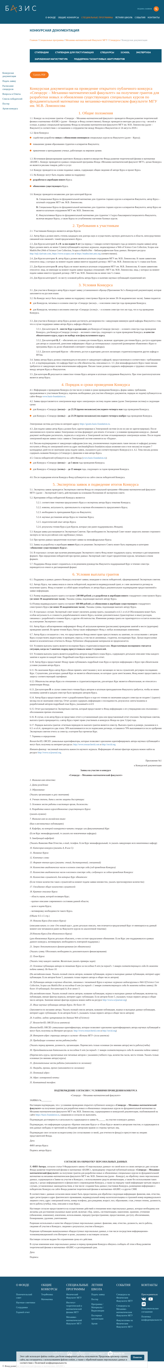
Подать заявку (9, 81)
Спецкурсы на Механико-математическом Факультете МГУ (124, 1311)
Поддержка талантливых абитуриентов (99, 59)
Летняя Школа (123, 17)
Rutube (143, 1304)
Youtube (150, 1299)
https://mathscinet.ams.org (88, 253)
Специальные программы (97, 17)
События (140, 17)
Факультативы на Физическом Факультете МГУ (124, 1323)
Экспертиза (143, 52)
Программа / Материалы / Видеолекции (97, 1307)
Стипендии (42, 52)
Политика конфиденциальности (151, 1318)
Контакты (154, 17)
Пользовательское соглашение (150, 1310)
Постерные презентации (97, 1317)
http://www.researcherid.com (86, 744)
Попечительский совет (24, 1296)
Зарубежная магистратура (51, 59)
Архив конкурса (10, 108)
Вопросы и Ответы (11, 94)
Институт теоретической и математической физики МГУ (74, 1307)
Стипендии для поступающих (74, 52)
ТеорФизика (47, 1294)
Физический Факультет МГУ (74, 1296)
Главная (33, 40)
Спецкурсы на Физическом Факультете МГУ (124, 1297)
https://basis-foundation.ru (47, 1115)
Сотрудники (22, 1307)
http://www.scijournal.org (49, 752)
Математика (47, 1299)
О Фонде (50, 17)
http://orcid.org (108, 744)
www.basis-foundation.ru (53, 396)
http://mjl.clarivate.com (40, 253)
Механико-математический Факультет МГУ (87, 40)
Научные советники (25, 1302)
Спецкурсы (114, 40)
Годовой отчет (23, 1312)
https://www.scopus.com (63, 253)
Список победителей (12, 99)
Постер (5, 104)
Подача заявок (144, 9)
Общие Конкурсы (68, 17)
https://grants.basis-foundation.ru (95, 424)
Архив (94, 1323)
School (125, 52)
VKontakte (143, 1299)
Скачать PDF (39, 75)
